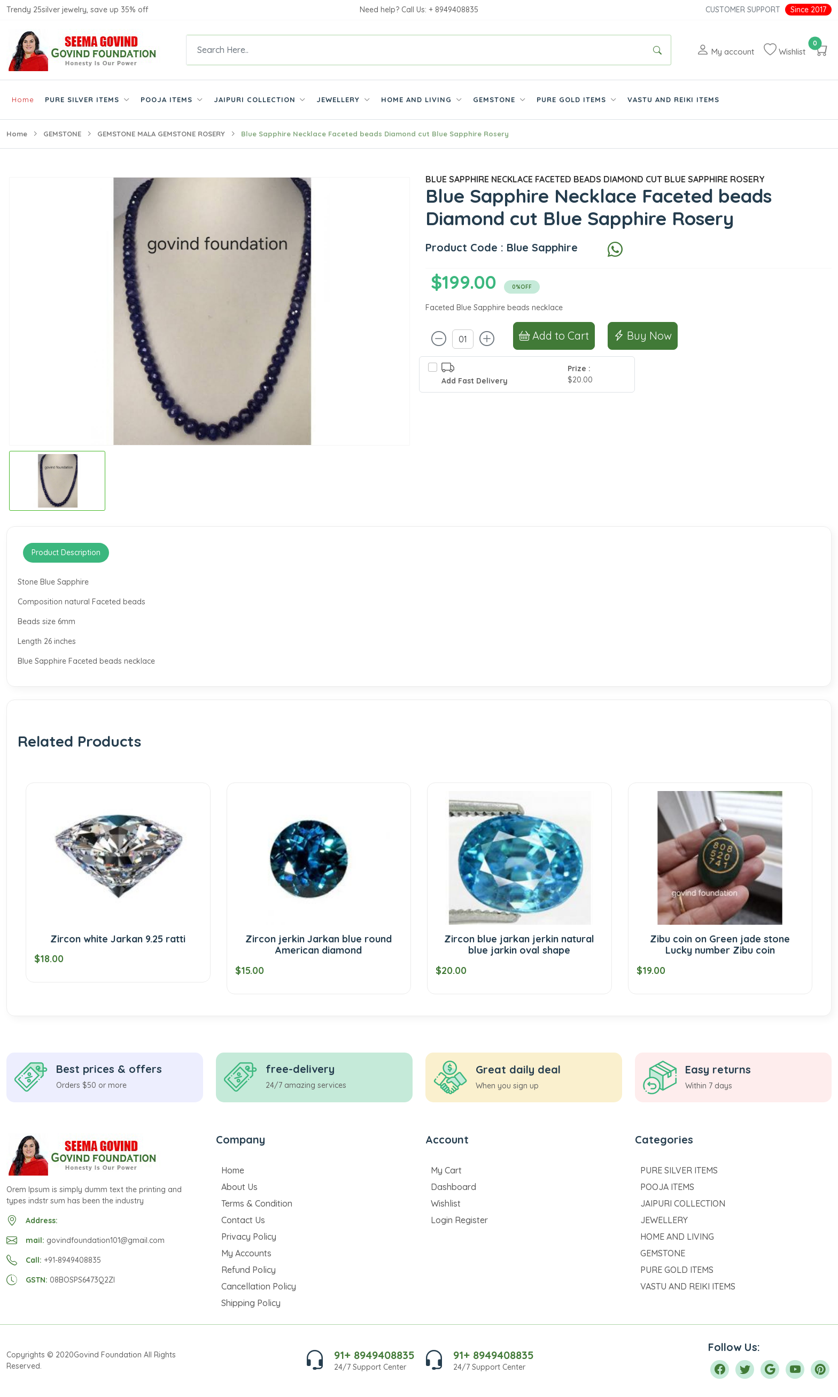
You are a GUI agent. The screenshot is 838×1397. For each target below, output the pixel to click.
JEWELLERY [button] (339, 99)
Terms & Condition (256, 1203)
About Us (239, 1186)
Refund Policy (248, 1269)
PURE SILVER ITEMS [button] (83, 99)
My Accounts (246, 1253)
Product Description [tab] (66, 552)
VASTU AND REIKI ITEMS (673, 99)
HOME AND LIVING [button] (417, 99)
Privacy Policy (248, 1236)
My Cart (446, 1170)
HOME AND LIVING (677, 1236)
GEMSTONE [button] (495, 99)
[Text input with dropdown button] (415, 50)
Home (23, 99)
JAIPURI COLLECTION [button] (256, 99)
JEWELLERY (664, 1220)
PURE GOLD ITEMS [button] (573, 99)
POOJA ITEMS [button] (168, 99)
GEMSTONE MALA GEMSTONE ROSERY (161, 133)
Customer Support (742, 9)
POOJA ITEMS (667, 1186)
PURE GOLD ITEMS (676, 1269)
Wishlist (446, 1203)
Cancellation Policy (258, 1286)
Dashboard (453, 1186)
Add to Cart (554, 335)
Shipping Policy (251, 1303)
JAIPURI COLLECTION (682, 1203)
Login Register (459, 1220)
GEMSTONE (62, 133)
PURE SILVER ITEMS (679, 1170)
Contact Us (243, 1220)
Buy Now (643, 335)
